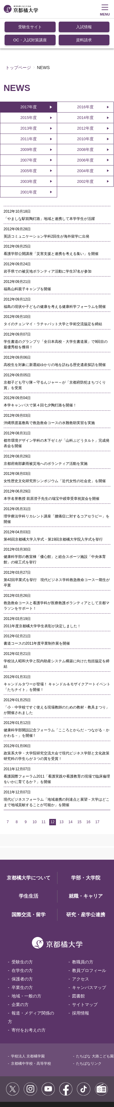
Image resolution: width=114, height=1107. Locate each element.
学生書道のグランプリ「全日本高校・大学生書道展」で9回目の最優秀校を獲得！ (56, 314)
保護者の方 (22, 948)
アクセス (80, 948)
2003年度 (28, 151)
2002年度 (85, 151)
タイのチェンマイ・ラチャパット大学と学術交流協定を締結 (53, 293)
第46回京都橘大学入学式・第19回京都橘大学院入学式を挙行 (53, 509)
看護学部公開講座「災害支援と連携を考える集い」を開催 (51, 223)
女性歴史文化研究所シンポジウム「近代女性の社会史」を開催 (55, 450)
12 (52, 791)
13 (62, 791)
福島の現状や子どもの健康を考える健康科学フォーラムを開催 (55, 276)
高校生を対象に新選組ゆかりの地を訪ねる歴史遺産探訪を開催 (55, 334)
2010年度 (85, 108)
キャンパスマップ (89, 957)
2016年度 (85, 76)
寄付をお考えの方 (29, 999)
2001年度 (28, 161)
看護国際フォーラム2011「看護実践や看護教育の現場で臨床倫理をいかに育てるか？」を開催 (57, 749)
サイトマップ (85, 974)
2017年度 (28, 76)
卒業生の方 (22, 957)
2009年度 (28, 119)
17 (97, 791)
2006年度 (85, 129)
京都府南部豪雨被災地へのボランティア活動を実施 (46, 433)
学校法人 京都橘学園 (28, 1026)
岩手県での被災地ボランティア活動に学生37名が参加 (48, 241)
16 (88, 791)
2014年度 (85, 87)
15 (79, 791)
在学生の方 (22, 940)
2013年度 (28, 98)
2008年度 (85, 119)
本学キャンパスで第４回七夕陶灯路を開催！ (40, 375)
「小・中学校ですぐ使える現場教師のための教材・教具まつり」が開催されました (56, 679)
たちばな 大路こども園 (94, 1026)
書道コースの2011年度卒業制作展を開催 (37, 613)
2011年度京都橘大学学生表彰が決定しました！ (42, 596)
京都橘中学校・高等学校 (31, 1033)
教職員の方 (82, 931)
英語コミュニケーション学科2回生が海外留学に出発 (47, 206)
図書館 (78, 965)
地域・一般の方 (26, 965)
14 (70, 791)
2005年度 (28, 140)
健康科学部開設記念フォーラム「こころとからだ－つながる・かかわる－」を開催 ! (56, 702)
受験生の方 (22, 931)
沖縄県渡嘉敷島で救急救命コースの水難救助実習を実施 (49, 392)
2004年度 (85, 140)
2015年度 (28, 87)
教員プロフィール (89, 940)
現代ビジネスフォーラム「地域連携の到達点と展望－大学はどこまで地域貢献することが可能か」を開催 (56, 772)
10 (34, 791)
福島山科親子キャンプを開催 (27, 258)
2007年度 (28, 129)
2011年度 (28, 108)
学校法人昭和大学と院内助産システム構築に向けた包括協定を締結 (56, 633)
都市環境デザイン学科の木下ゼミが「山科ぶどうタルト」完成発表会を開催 (56, 413)
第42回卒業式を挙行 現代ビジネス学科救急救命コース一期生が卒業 (57, 552)
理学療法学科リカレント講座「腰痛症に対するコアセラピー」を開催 (56, 488)
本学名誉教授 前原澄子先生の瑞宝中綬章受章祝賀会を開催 (51, 468)
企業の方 (20, 974)
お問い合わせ (53, 1086)
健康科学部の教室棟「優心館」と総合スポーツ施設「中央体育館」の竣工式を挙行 (55, 529)
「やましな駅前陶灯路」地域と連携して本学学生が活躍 (49, 188)
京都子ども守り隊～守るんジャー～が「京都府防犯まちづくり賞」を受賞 (55, 355)
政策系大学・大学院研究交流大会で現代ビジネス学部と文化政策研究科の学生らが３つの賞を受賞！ (56, 725)
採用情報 (80, 982)
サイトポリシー (20, 1079)
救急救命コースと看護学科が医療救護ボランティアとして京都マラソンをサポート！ (56, 575)
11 (44, 791)
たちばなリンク (89, 1033)
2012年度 (85, 98)
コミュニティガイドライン (61, 1079)
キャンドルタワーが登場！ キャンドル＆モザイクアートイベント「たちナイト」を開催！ (57, 656)
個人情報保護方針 (22, 1086)
